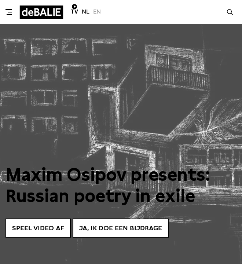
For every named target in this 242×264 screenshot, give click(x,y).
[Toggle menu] (9, 12)
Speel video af (38, 228)
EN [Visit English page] (97, 11)
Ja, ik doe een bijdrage (120, 228)
